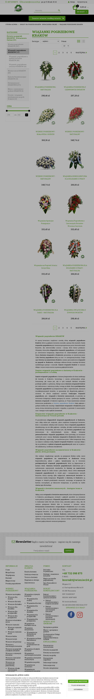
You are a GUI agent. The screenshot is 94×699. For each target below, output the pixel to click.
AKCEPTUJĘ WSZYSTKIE (78, 681)
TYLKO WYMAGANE (78, 685)
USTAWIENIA (78, 689)
